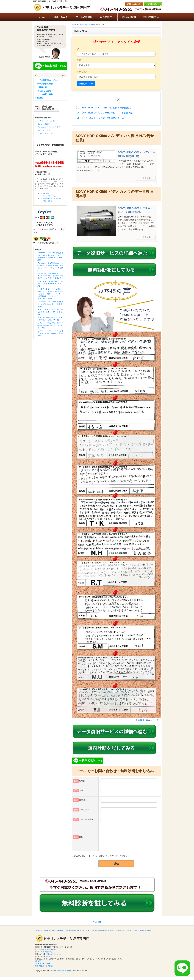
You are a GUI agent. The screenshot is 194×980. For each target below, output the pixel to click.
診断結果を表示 (86, 84)
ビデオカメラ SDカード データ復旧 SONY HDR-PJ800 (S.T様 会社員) (50, 333)
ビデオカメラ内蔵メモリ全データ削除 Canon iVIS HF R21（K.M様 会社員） (50, 325)
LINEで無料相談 (47, 952)
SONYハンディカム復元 (47, 121)
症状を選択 (82, 71)
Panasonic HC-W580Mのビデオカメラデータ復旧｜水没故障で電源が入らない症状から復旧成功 (50, 275)
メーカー (81, 49)
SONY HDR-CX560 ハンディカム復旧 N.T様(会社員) (106, 108)
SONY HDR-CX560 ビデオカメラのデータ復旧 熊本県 (107, 113)
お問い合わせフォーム (53, 954)
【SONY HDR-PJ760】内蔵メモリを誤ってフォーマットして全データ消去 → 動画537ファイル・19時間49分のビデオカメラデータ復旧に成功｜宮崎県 (50, 293)
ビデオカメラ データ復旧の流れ (102, 931)
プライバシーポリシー (50, 196)
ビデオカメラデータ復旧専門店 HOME (49, 931)
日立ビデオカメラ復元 (46, 133)
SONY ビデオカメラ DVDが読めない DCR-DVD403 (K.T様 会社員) (50, 312)
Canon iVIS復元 (44, 124)
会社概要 (46, 193)
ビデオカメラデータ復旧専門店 (61, 971)
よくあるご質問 (44, 91)
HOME (40, 98)
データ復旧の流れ (45, 84)
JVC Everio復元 (44, 130)
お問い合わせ (47, 201)
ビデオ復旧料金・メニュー (49, 80)
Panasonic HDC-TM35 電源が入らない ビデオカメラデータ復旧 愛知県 (50, 304)
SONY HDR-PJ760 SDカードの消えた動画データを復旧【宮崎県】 (50, 283)
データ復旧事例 (145, 931)
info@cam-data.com (49, 949)
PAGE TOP (97, 922)
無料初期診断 (45, 956)
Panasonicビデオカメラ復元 (49, 127)
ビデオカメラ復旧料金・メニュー (77, 931)
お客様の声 (143, 720)
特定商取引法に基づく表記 (52, 198)
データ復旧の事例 (45, 94)
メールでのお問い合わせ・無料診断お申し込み (104, 118)
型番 (79, 60)
